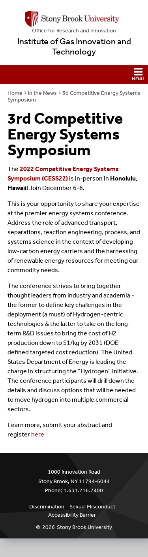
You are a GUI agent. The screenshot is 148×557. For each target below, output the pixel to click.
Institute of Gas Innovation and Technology (74, 46)
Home (14, 93)
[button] (74, 74)
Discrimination (46, 506)
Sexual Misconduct (92, 506)
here (37, 434)
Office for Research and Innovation (74, 30)
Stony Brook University (84, 527)
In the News (42, 93)
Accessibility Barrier (72, 515)
